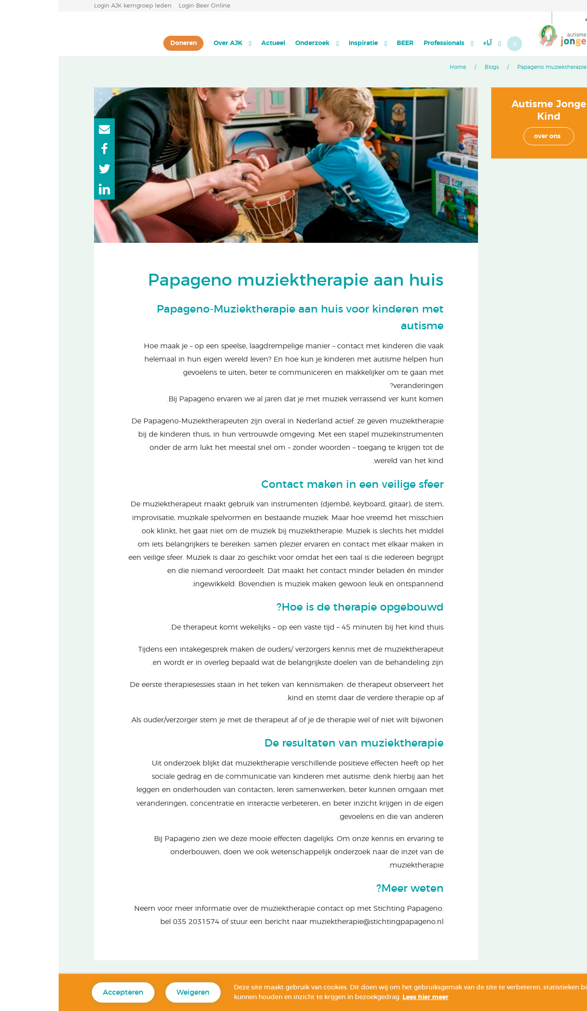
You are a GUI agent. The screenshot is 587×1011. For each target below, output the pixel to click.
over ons (488, 136)
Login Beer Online (146, 6)
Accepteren (64, 992)
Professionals (385, 43)
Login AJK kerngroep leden (74, 6)
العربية (537, 19)
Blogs (433, 67)
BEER (346, 43)
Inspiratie (304, 43)
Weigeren (134, 992)
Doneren (125, 43)
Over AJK (169, 43)
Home (399, 67)
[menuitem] (433, 43)
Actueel (214, 43)
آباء (429, 43)
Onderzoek (254, 43)
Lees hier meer (367, 997)
